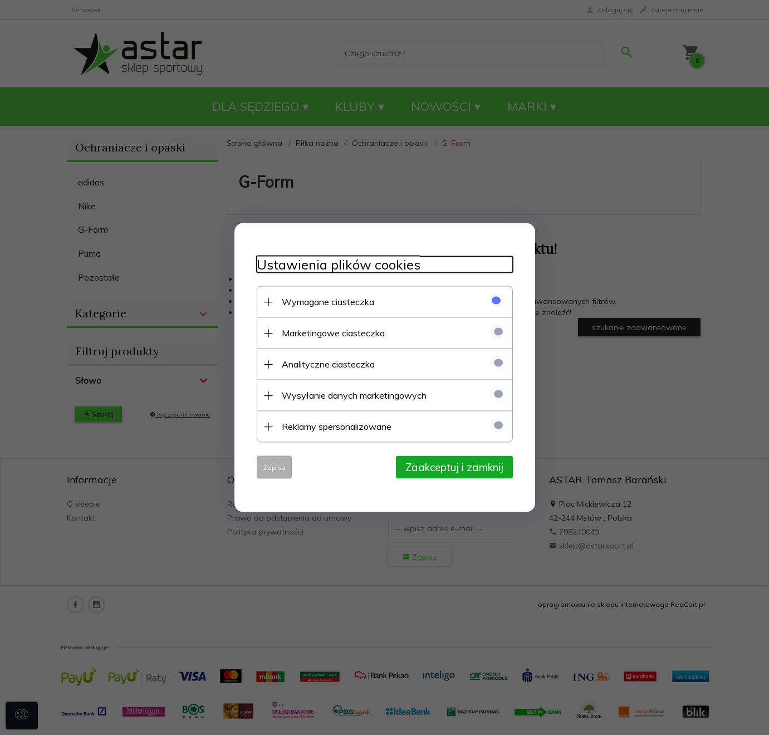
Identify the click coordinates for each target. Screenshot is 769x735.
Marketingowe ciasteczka (333, 333)
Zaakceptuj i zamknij (454, 467)
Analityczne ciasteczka (328, 364)
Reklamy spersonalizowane (336, 426)
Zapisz (274, 467)
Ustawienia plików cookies (338, 265)
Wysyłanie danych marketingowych (354, 395)
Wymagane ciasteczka (328, 301)
